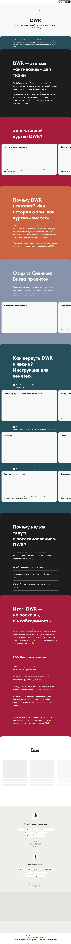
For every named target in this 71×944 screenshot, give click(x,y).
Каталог (28, 829)
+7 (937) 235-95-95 (35, 845)
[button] (63, 2)
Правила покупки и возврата (47, 829)
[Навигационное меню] (69, 2)
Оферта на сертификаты (41, 832)
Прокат (35, 829)
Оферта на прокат (28, 832)
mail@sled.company (35, 846)
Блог (40, 11)
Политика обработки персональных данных (35, 835)
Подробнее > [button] (35, 941)
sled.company (33, 11)
